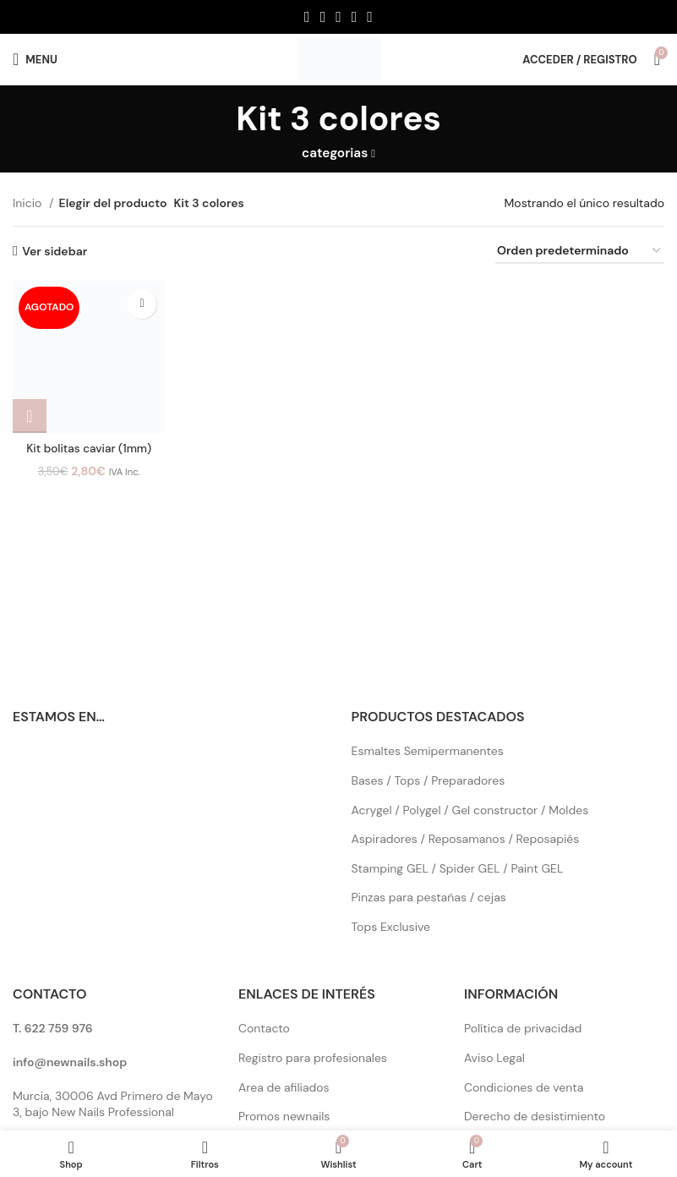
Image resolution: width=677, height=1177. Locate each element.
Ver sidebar (54, 251)
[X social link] (323, 17)
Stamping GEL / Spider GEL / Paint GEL (458, 868)
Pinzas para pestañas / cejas (429, 897)
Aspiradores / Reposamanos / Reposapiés (466, 838)
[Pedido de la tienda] (579, 251)
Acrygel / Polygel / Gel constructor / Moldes (470, 810)
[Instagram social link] (338, 17)
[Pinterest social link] (370, 17)
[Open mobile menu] (35, 59)
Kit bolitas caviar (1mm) (88, 446)
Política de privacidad (522, 1028)
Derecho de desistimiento (534, 1116)
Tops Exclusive (391, 926)
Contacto (264, 1028)
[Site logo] (339, 58)
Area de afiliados (284, 1087)
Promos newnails (284, 1116)
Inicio (29, 203)
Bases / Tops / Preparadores (428, 780)
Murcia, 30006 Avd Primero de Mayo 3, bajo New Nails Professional (113, 1104)
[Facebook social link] (307, 17)
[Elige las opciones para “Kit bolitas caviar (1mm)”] (29, 413)
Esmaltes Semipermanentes (428, 750)
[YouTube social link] (355, 17)
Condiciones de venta (524, 1087)
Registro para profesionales (312, 1057)
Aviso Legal (494, 1057)
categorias (335, 153)
